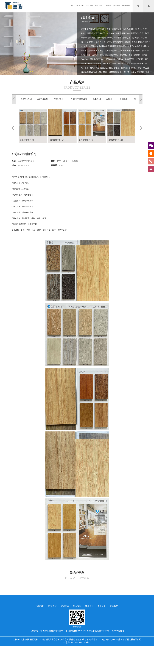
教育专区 (52, 606)
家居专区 (65, 606)
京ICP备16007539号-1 (81, 642)
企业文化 (80, 6)
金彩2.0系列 (26, 99)
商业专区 (77, 606)
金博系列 (124, 99)
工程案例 (107, 6)
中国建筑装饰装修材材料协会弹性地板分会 (104, 631)
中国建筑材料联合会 (75, 631)
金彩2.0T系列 (59, 99)
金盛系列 (110, 99)
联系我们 (126, 6)
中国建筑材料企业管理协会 (53, 631)
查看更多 (89, 91)
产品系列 (89, 6)
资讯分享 (117, 6)
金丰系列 (96, 99)
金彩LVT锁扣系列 (79, 99)
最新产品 (98, 6)
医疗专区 (40, 606)
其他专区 (89, 606)
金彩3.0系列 (42, 99)
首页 (73, 6)
